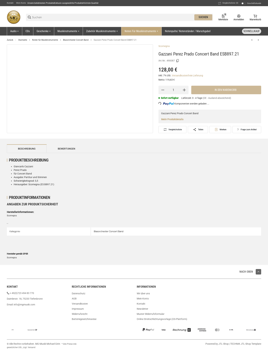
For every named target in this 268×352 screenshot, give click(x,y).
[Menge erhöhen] (184, 90)
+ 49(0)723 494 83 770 (22, 293)
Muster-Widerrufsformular (150, 314)
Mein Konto (21, 3)
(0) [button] (228, 3)
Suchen (203, 17)
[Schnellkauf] (251, 31)
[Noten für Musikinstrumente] (141, 31)
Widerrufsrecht (80, 314)
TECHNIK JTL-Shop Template (245, 343)
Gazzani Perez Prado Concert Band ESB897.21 (115, 40)
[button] (258, 271)
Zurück (10, 40)
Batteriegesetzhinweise (84, 319)
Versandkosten (80, 303)
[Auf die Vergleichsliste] (172, 129)
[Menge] (173, 90)
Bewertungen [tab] (66, 148)
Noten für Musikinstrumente (45, 40)
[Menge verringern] (162, 90)
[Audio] (14, 31)
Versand (31, 347)
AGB (74, 298)
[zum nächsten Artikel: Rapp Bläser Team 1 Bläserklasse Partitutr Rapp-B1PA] (258, 40)
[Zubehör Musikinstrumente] (102, 31)
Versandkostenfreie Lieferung (187, 75)
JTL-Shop (223, 343)
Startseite (22, 40)
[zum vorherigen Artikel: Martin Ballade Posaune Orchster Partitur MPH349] (252, 40)
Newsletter (142, 308)
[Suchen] (113, 17)
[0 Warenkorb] (255, 17)
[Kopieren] (178, 61)
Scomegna (164, 46)
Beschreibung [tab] (27, 148)
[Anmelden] (238, 17)
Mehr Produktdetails (172, 119)
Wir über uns (143, 293)
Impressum (78, 308)
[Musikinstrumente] (68, 31)
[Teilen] (198, 129)
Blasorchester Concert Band (76, 40)
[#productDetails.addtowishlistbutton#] (220, 129)
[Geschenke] (43, 31)
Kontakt (10, 3)
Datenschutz (78, 293)
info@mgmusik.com (24, 304)
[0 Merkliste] (223, 17)
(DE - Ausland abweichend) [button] (217, 98)
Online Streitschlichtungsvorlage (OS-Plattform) (162, 319)
